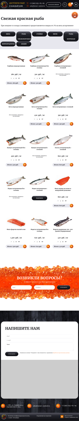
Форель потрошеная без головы (39, 230)
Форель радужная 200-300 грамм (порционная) (63, 230)
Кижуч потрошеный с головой (39, 148)
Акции (24, 44)
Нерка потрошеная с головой (39, 189)
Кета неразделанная (16, 107)
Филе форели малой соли (16, 229)
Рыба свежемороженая (24, 36)
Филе (55, 34)
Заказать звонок (74, 15)
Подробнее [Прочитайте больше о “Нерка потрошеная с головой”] (39, 198)
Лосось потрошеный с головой (63, 148)
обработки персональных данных (61, 352)
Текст (39, 346)
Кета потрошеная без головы (39, 108)
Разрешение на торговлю (44, 416)
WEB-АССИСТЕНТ (71, 416)
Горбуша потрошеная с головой (62, 67)
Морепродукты (8, 44)
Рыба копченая (71, 36)
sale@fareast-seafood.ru (37, 6)
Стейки (39, 34)
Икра (8, 34)
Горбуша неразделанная (16, 66)
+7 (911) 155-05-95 (37, 3)
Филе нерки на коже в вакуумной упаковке (63, 189)
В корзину (25, 83)
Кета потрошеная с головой (63, 107)
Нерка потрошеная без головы (16, 189)
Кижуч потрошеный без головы (16, 148)
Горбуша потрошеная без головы (39, 67)
